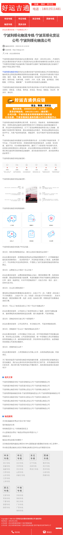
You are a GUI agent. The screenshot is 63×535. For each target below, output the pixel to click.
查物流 (47, 532)
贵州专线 (46, 469)
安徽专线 (6, 466)
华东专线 (8, 19)
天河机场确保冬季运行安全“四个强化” (16, 421)
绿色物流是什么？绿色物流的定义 (15, 429)
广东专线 (19, 504)
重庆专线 (46, 463)
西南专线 (50, 19)
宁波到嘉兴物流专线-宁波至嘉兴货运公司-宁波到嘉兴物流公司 (26, 386)
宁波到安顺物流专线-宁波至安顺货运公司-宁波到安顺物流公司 (26, 382)
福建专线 (6, 469)
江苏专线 (6, 478)
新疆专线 (6, 504)
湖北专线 (19, 501)
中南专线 (19, 489)
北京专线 (19, 463)
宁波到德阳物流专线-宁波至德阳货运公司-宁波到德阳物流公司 (26, 408)
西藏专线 (46, 475)
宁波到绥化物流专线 (10, 72)
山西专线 (19, 472)
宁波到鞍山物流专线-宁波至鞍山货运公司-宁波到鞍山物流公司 (26, 389)
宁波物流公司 (21, 30)
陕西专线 (6, 507)
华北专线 (22, 19)
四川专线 (46, 466)
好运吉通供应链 (8, 30)
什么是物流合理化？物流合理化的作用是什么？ (20, 432)
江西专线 (6, 472)
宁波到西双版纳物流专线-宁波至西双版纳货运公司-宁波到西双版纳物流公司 (31, 393)
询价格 (16, 532)
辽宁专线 (33, 463)
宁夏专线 (6, 501)
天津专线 (19, 466)
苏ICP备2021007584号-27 (42, 525)
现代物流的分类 (8, 425)
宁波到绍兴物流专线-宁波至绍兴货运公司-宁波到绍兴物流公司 (26, 405)
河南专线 (19, 495)
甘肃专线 (6, 495)
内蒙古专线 (20, 475)
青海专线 (6, 498)
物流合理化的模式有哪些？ (12, 440)
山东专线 (6, 475)
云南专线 (46, 472)
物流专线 (8, 24)
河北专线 (19, 469)
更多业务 (22, 24)
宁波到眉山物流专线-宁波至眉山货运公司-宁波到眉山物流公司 (26, 401)
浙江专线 (6, 463)
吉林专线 (33, 466)
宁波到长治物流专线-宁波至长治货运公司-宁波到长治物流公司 (26, 397)
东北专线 (36, 19)
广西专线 (19, 507)
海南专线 (19, 511)
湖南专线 (19, 498)
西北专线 (6, 489)
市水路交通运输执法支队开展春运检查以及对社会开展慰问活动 (26, 447)
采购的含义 (6, 436)
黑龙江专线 (34, 469)
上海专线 (6, 481)
